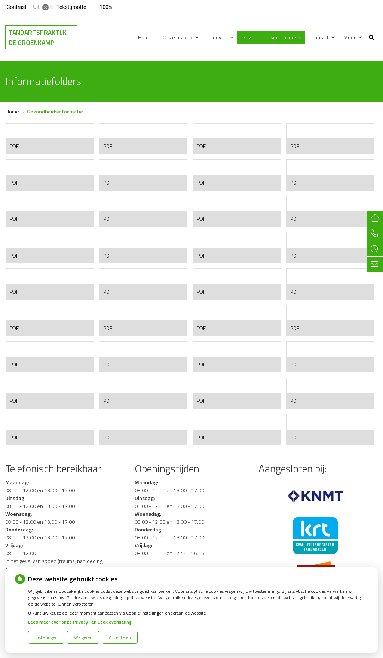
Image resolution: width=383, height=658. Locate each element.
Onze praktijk (178, 37)
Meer (350, 37)
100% (105, 7)
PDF (14, 146)
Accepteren (120, 637)
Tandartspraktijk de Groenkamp (38, 37)
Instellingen (46, 637)
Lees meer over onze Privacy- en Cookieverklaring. (80, 621)
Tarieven (217, 37)
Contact (320, 37)
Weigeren (83, 637)
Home (144, 37)
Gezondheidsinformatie (269, 37)
